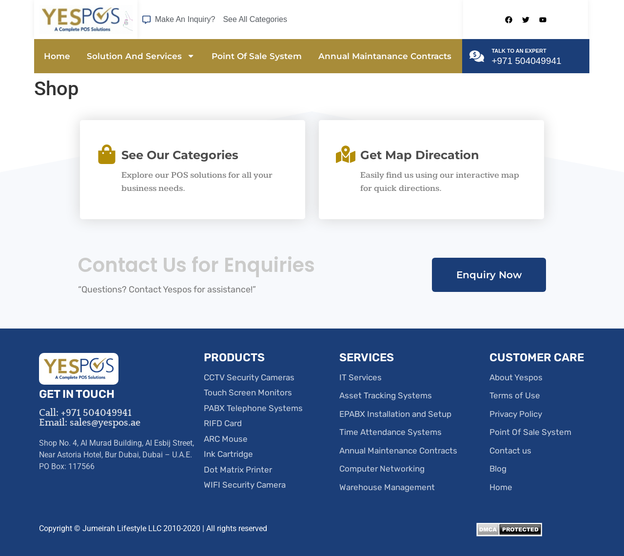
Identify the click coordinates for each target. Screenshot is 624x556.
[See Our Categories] (107, 154)
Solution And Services (141, 56)
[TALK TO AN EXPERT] (476, 56)
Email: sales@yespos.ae (89, 422)
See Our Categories (179, 155)
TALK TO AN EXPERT (518, 51)
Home (57, 56)
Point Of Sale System (257, 56)
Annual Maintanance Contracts (384, 56)
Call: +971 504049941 (85, 413)
